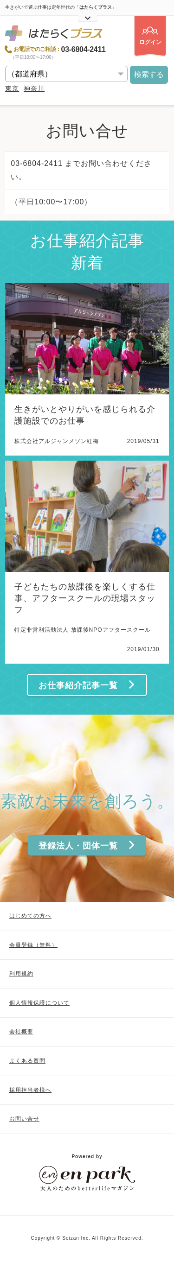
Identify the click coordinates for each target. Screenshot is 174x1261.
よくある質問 (27, 1061)
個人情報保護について (39, 1003)
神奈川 (34, 88)
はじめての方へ (30, 915)
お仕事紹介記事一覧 (87, 685)
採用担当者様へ (30, 1090)
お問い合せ (24, 1118)
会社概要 (21, 1031)
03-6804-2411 (83, 49)
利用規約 (21, 973)
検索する (149, 74)
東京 (12, 88)
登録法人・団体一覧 (87, 845)
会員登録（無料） (33, 945)
